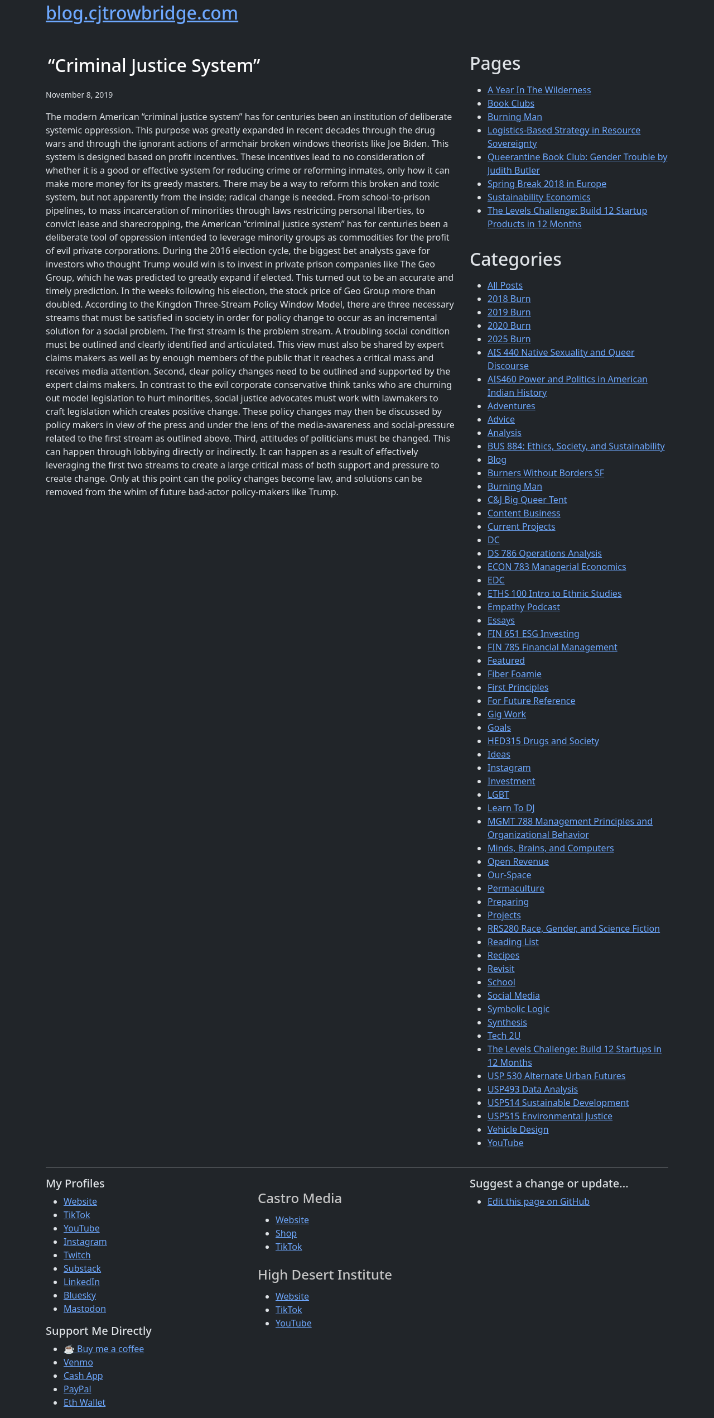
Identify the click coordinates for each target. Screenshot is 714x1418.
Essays (501, 620)
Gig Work (507, 714)
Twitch (77, 1255)
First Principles (518, 687)
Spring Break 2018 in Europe (547, 184)
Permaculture (516, 888)
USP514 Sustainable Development (558, 1102)
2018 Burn (509, 299)
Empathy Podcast (524, 607)
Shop (286, 1233)
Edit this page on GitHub (539, 1201)
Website (80, 1201)
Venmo (78, 1362)
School (501, 982)
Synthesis (507, 1022)
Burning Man (515, 117)
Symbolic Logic (518, 1009)
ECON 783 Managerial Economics (557, 567)
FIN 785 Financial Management (552, 647)
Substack (82, 1268)
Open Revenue (518, 861)
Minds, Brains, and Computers (551, 848)
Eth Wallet (84, 1402)
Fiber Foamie (515, 674)
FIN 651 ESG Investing (534, 633)
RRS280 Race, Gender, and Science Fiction (574, 928)
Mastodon (85, 1308)
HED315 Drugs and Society (543, 741)
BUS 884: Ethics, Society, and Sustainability (576, 446)
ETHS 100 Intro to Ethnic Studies (555, 593)
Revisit (501, 968)
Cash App (83, 1375)
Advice (501, 419)
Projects (504, 915)
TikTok (77, 1215)
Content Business (524, 513)
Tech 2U (504, 1035)
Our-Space (509, 875)
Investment (512, 781)
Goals (499, 727)
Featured (506, 660)
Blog (497, 459)
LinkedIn (82, 1282)
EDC (496, 580)
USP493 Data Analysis (533, 1089)
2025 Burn (509, 339)
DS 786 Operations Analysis (545, 553)
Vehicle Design (518, 1129)
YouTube (506, 1143)
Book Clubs (511, 103)
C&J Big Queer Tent (527, 500)
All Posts (505, 285)
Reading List (513, 942)
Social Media (514, 995)
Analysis (505, 433)
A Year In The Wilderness (539, 90)
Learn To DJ (511, 808)
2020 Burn (509, 325)
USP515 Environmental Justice (550, 1116)
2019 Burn (509, 312)
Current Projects (522, 526)
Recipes (503, 955)
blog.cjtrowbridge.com (142, 13)
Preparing (508, 901)
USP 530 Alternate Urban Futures (557, 1076)
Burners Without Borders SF (546, 473)
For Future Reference (532, 700)
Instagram (509, 767)
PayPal (77, 1389)
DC (494, 540)
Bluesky (80, 1295)
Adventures (512, 406)
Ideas (499, 754)
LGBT (498, 794)
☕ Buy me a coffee (104, 1349)
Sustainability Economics (539, 197)
